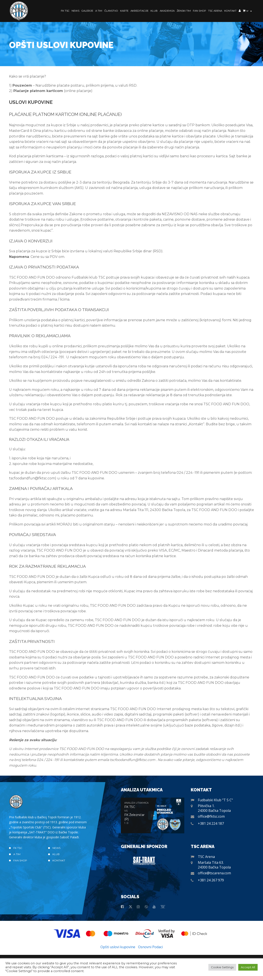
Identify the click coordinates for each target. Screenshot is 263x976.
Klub (154, 10)
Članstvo (111, 10)
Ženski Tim (184, 10)
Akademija (167, 10)
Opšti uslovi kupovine (117, 947)
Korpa (244, 11)
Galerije (87, 10)
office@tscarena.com (214, 873)
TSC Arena (215, 10)
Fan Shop (199, 10)
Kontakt (230, 10)
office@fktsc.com (211, 816)
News (75, 10)
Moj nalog (239, 11)
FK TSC (65, 10)
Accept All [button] (248, 967)
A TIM (98, 10)
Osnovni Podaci (150, 947)
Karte (124, 10)
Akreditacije (139, 10)
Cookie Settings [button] (222, 967)
